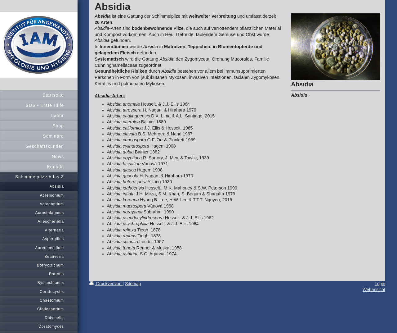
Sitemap (133, 283)
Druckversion (106, 283)
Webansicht (374, 289)
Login (380, 283)
